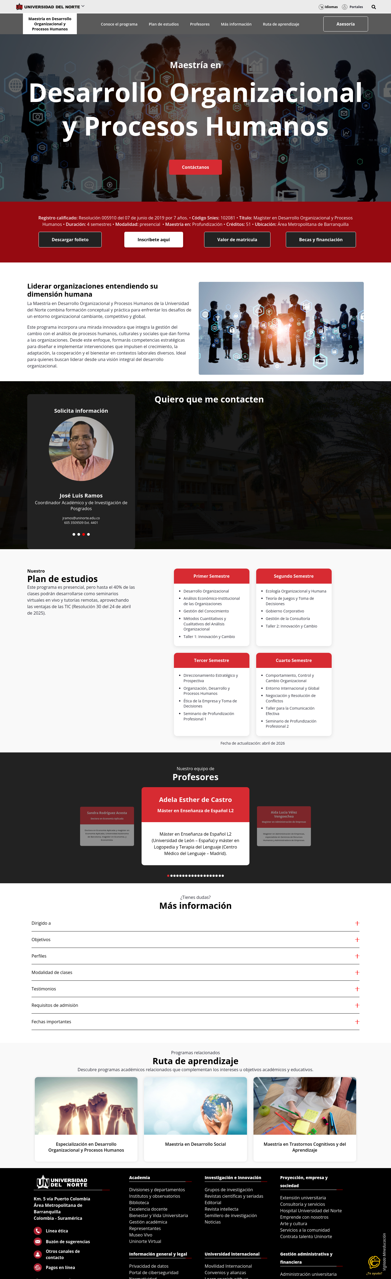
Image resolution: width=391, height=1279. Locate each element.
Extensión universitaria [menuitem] (303, 1198)
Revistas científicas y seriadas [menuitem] (234, 1196)
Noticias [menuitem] (213, 1222)
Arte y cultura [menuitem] (293, 1224)
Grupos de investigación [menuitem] (229, 1190)
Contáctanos (195, 167)
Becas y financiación (321, 240)
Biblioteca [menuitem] (139, 1203)
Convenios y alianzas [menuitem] (225, 1273)
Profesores (200, 24)
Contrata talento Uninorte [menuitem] (306, 1236)
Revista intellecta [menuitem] (221, 1209)
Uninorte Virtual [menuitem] (145, 1241)
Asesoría (346, 24)
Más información (236, 24)
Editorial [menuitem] (213, 1203)
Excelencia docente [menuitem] (148, 1209)
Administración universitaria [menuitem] (308, 1274)
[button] (374, 7)
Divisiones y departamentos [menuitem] (157, 1190)
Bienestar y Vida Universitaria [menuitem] (158, 1215)
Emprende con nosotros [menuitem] (304, 1217)
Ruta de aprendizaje (281, 24)
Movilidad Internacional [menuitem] (228, 1266)
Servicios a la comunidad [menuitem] (305, 1230)
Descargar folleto (70, 240)
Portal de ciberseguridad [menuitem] (154, 1273)
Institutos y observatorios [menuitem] (154, 1196)
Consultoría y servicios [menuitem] (302, 1204)
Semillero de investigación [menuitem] (231, 1215)
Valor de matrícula (237, 240)
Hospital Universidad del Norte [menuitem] (311, 1211)
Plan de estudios (164, 24)
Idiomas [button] (328, 7)
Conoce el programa (119, 24)
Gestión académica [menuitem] (148, 1222)
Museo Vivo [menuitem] (140, 1235)
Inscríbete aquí (154, 240)
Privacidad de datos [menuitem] (149, 1266)
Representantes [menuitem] (145, 1228)
